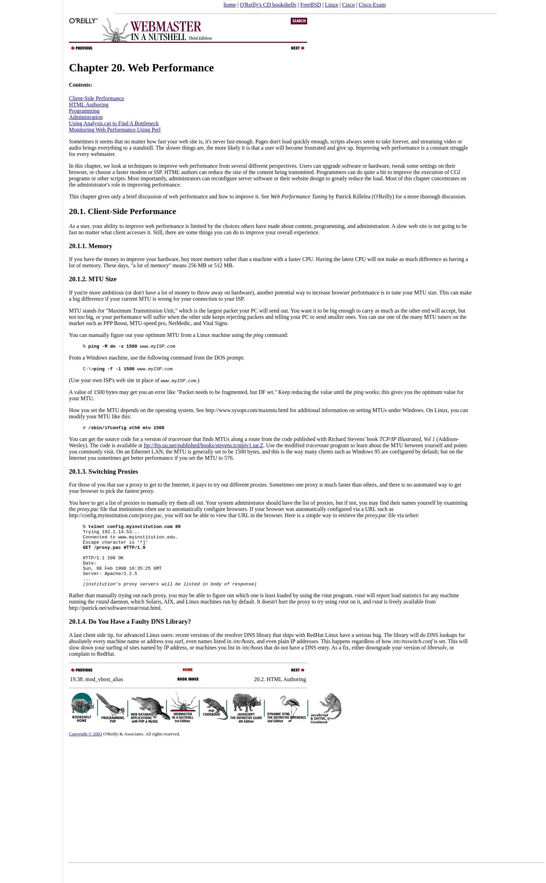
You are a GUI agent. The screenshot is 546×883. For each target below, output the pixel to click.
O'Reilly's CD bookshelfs (268, 5)
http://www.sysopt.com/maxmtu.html (247, 412)
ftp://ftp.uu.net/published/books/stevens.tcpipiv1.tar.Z (204, 448)
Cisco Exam (372, 5)
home (230, 5)
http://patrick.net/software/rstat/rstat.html (115, 623)
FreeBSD (310, 5)
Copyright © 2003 (85, 749)
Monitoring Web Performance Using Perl (115, 130)
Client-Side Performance (96, 98)
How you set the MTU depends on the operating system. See (137, 412)
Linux (331, 5)
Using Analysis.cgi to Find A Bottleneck (114, 123)
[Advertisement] (31, 439)
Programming (84, 111)
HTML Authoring (89, 105)
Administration (86, 117)
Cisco (348, 5)
